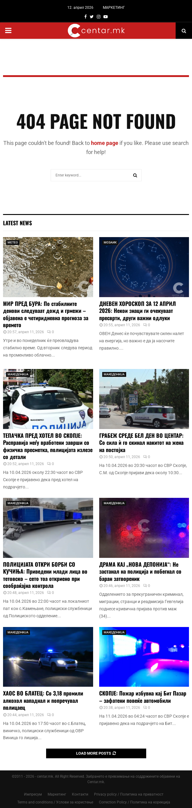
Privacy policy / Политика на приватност (128, 794)
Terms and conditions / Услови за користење (55, 802)
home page (104, 143)
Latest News (17, 223)
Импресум (33, 794)
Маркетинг (57, 794)
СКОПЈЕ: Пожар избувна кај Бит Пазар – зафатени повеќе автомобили (142, 696)
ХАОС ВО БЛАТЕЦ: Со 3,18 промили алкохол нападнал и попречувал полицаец (43, 700)
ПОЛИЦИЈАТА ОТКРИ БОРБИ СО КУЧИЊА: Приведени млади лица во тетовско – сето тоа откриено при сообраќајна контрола (45, 574)
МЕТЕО (13, 242)
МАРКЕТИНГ (114, 7)
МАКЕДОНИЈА (18, 374)
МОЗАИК (110, 242)
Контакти (80, 794)
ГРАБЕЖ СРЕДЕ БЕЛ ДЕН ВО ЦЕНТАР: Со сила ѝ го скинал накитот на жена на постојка (141, 442)
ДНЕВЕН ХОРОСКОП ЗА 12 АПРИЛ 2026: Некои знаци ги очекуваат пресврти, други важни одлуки (137, 311)
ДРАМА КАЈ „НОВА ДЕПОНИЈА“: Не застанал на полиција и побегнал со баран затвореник (140, 571)
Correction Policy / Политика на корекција (134, 802)
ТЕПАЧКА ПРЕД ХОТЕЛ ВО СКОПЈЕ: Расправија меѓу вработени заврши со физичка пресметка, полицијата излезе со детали (48, 446)
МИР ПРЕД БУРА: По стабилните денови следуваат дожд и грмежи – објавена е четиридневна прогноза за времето (45, 314)
